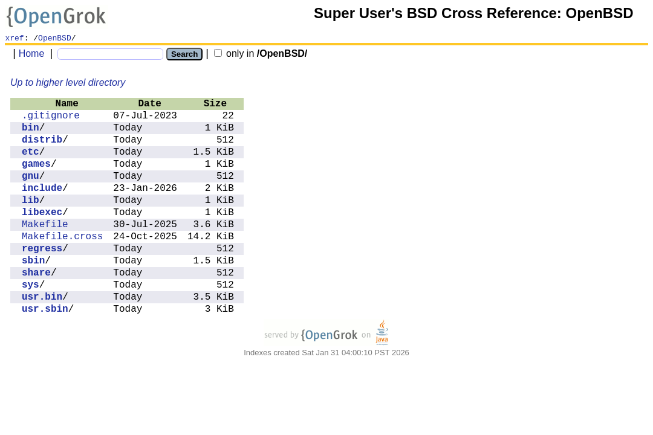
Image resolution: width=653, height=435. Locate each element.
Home (32, 53)
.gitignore (51, 116)
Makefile (45, 224)
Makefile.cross (62, 236)
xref (14, 37)
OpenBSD (54, 37)
